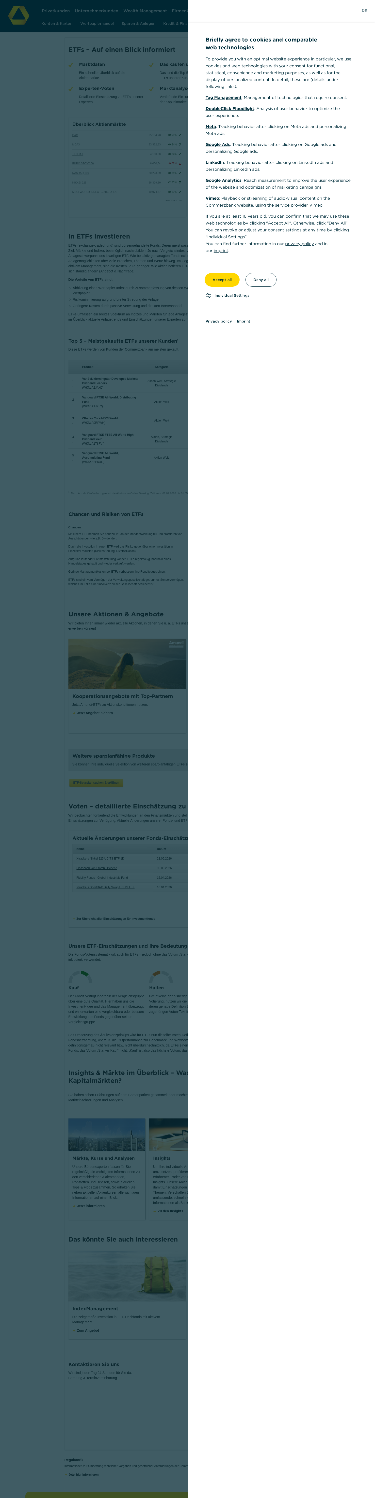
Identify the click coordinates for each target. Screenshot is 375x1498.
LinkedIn (215, 162)
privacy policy (299, 243)
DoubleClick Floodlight (230, 108)
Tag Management (224, 97)
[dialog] (187, 749)
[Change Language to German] (364, 11)
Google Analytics (224, 180)
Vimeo (212, 198)
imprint (221, 250)
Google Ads (218, 144)
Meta (211, 126)
